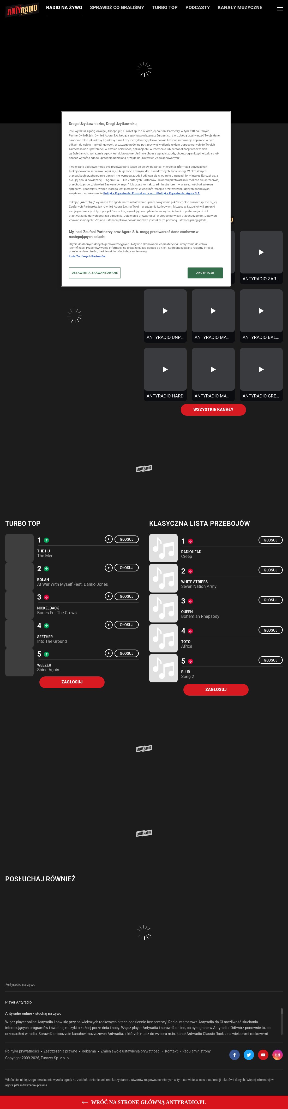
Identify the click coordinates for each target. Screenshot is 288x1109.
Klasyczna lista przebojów (199, 524)
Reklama (89, 1051)
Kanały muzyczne (240, 7)
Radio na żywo (64, 7)
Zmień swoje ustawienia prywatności (130, 1051)
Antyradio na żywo (20, 985)
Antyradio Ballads (262, 337)
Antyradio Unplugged (166, 337)
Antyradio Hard (165, 396)
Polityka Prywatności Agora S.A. (178, 193)
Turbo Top (165, 7)
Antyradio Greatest (262, 396)
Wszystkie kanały (213, 409)
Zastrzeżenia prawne (60, 1051)
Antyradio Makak (214, 337)
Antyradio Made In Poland (214, 396)
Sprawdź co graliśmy (117, 7)
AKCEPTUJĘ (205, 273)
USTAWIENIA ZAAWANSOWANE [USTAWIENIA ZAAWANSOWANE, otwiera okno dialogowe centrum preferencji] (95, 273)
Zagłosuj (71, 682)
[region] (144, 1021)
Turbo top (22, 524)
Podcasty (197, 7)
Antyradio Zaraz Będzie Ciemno (262, 279)
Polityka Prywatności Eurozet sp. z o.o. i (130, 193)
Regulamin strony (196, 1051)
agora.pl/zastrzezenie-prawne (26, 1085)
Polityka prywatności (22, 1051)
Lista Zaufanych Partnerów (87, 256)
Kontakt (171, 1051)
